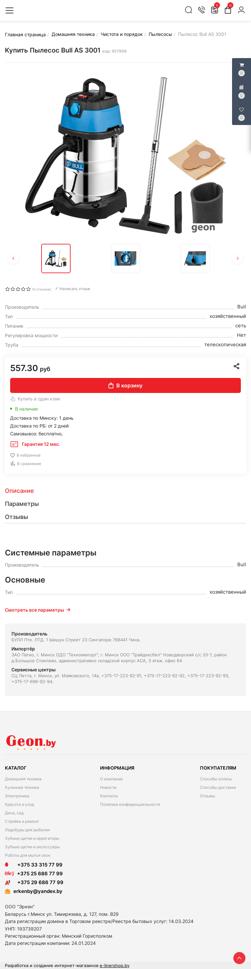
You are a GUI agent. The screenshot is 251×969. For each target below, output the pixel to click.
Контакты (109, 795)
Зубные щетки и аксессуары (32, 846)
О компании (111, 778)
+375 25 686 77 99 (40, 873)
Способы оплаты (216, 778)
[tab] (125, 490)
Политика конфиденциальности (130, 804)
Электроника (17, 795)
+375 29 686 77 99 (34, 882)
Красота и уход (19, 804)
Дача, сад (14, 812)
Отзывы (207, 795)
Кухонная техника (22, 787)
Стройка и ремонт (22, 821)
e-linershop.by (114, 965)
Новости (108, 787)
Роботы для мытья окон (27, 855)
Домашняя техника (23, 778)
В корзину (125, 385)
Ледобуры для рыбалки (27, 829)
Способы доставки (218, 787)
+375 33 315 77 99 (33, 865)
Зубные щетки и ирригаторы (32, 838)
